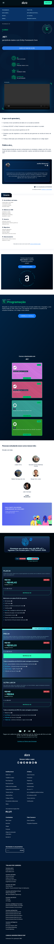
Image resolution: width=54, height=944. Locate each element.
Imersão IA (8, 837)
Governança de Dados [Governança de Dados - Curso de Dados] (11, 879)
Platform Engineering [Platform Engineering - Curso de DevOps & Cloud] (11, 892)
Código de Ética (9, 798)
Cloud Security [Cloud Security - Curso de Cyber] (9, 886)
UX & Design (30, 15)
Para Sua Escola (9, 783)
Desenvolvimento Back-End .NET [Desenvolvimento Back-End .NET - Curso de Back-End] (13, 913)
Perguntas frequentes (32, 823)
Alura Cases (8, 820)
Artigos (7, 826)
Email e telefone (31, 820)
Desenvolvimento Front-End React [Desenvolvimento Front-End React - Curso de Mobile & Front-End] (14, 907)
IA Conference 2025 (31, 795)
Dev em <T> (30, 789)
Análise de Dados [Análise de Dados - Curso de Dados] (10, 878)
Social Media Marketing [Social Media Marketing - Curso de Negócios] (11, 927)
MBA (21, 938)
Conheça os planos (27, 266)
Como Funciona (30, 774)
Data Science (5, 12)
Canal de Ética (9, 795)
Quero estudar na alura (27, 48)
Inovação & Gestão (32, 18)
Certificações (30, 801)
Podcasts (8, 829)
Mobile (4, 18)
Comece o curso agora (46, 189)
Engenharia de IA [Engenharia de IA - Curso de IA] (10, 869)
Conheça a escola (27, 316)
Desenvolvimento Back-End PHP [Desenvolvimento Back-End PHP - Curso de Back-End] (13, 912)
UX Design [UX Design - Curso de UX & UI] (8, 900)
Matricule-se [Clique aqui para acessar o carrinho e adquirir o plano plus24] (27, 593)
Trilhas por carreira (13, 865)
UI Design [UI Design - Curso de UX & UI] (8, 899)
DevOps (4, 15)
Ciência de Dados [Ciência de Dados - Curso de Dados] (10, 876)
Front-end (30, 9)
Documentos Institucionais (12, 801)
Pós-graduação (15, 938)
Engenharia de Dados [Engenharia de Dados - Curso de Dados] (11, 881)
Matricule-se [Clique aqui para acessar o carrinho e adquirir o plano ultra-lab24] (27, 704)
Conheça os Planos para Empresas (27, 741)
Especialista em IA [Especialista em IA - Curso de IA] (10, 871)
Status (7, 804)
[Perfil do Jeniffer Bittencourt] (8, 165)
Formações (29, 777)
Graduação (8, 938)
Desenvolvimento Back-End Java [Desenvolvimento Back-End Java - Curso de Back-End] (13, 917)
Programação (6, 9)
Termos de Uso (9, 792)
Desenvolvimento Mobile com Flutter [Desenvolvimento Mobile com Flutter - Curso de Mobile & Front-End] (14, 905)
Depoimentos (30, 783)
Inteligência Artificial (32, 12)
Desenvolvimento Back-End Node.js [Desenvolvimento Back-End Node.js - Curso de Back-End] (14, 919)
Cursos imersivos (31, 798)
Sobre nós (8, 774)
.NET (27, 359)
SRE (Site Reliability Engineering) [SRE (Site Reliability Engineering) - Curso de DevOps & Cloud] (13, 894)
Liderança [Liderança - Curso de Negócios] (8, 923)
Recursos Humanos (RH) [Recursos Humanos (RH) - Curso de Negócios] (11, 925)
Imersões (8, 823)
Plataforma (29, 780)
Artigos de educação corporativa (11, 833)
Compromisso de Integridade (12, 789)
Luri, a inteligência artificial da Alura (35, 792)
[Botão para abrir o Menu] (3, 2)
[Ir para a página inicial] (24, 2)
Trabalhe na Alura (10, 777)
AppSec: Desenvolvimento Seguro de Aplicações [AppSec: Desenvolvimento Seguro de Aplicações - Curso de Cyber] (17, 888)
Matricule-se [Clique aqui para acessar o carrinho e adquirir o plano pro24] (27, 656)
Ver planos (48, 2)
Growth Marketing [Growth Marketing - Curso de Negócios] (10, 929)
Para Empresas (9, 780)
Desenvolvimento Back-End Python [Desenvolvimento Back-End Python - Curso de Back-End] (14, 915)
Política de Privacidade (11, 786)
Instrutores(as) (30, 786)
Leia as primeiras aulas (35, 243)
